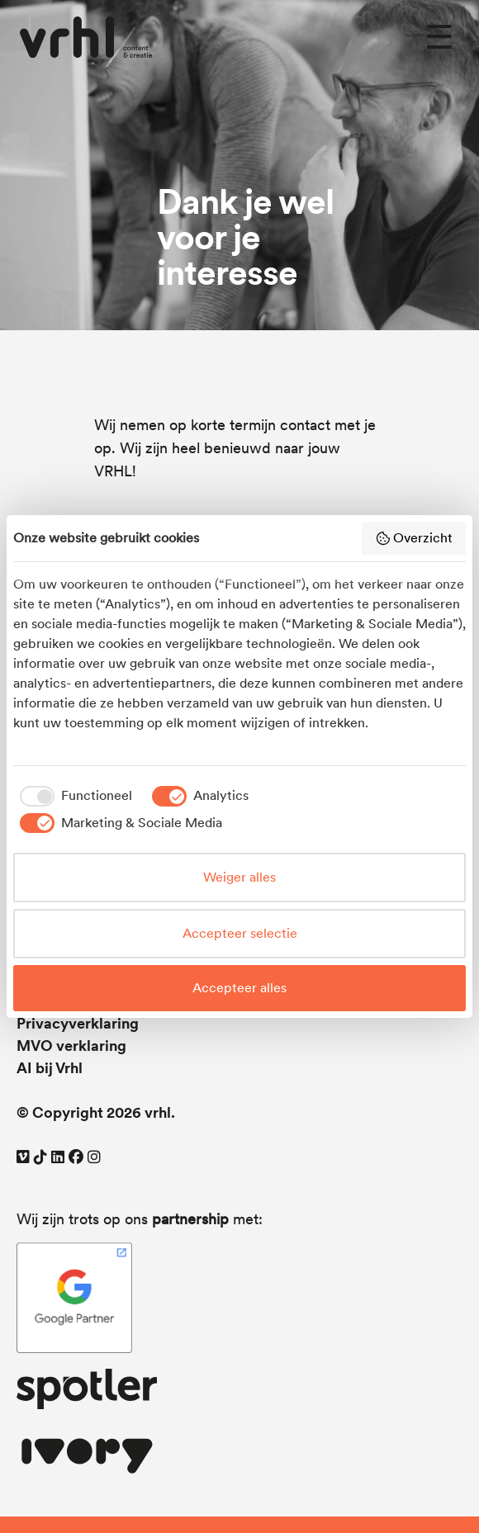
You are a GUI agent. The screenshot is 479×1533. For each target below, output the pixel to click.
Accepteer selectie (240, 933)
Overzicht (414, 538)
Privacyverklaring (78, 1023)
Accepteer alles (239, 988)
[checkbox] (72, 796)
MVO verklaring (71, 1045)
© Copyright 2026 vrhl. (96, 1112)
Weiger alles (239, 877)
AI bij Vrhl (50, 1067)
